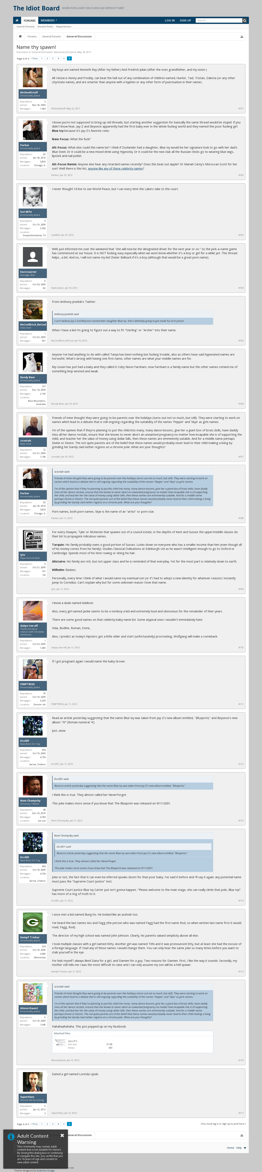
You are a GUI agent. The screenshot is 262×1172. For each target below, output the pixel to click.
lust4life (26, 212)
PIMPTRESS (27, 684)
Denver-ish (40, 704)
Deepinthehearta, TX (34, 235)
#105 (241, 340)
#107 (241, 456)
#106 (241, 403)
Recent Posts (45, 26)
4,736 (43, 757)
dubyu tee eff (29, 625)
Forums (30, 20)
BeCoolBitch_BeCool (33, 324)
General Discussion (42, 52)
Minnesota (40, 957)
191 (44, 571)
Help (239, 1148)
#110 (241, 647)
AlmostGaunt (29, 1008)
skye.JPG (72, 1040)
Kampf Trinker (30, 937)
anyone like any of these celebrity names (115, 168)
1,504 (43, 108)
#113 (241, 820)
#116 (241, 1060)
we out (42, 820)
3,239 (43, 700)
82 (44, 288)
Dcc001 (24, 741)
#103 (241, 235)
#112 (241, 764)
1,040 (43, 1024)
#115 (241, 971)
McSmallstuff (29, 92)
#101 (241, 108)
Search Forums (25, 26)
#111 (241, 704)
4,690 (43, 953)
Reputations (63, 26)
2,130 (43, 393)
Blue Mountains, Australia (37, 402)
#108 (241, 518)
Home (230, 1148)
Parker (24, 145)
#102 (241, 175)
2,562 (43, 228)
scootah (25, 440)
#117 (241, 1113)
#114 (241, 900)
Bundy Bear (27, 377)
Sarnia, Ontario (37, 764)
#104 (241, 287)
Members (48, 20)
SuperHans (27, 1097)
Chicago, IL (40, 165)
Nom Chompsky (30, 800)
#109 (241, 589)
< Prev (34, 58)
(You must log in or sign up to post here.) (223, 1123)
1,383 (43, 647)
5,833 (43, 161)
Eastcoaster (28, 272)
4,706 (43, 817)
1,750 (43, 456)
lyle (22, 555)
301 (44, 340)
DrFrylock (71, 52)
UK (44, 574)
